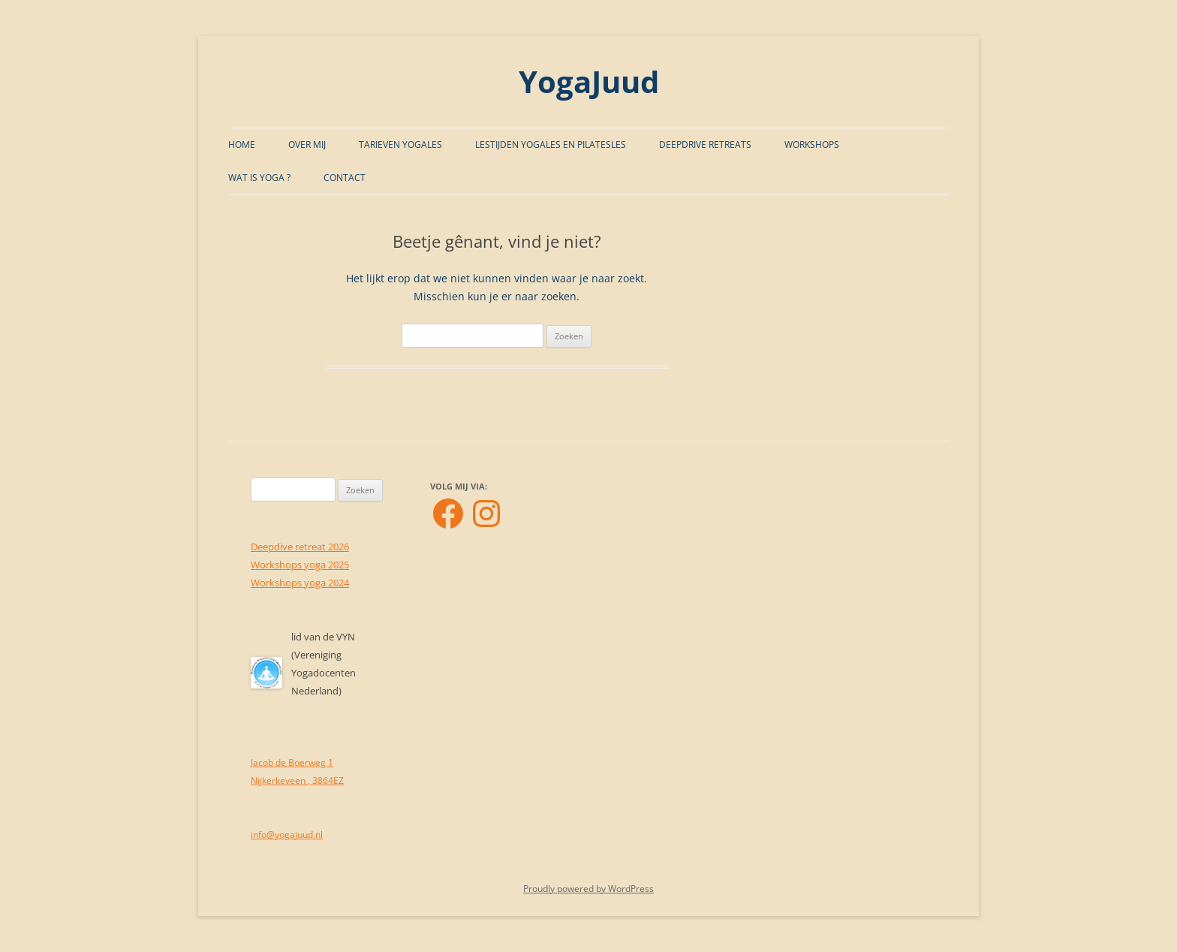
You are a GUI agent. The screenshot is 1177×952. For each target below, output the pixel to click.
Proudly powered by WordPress (588, 888)
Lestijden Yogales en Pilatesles (550, 144)
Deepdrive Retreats (705, 144)
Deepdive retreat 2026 (300, 546)
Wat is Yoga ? (259, 177)
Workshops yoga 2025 (300, 564)
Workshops (811, 144)
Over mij (307, 144)
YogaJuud (589, 81)
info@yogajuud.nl (287, 834)
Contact (345, 177)
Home (241, 144)
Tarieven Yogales (400, 144)
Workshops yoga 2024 (300, 582)
